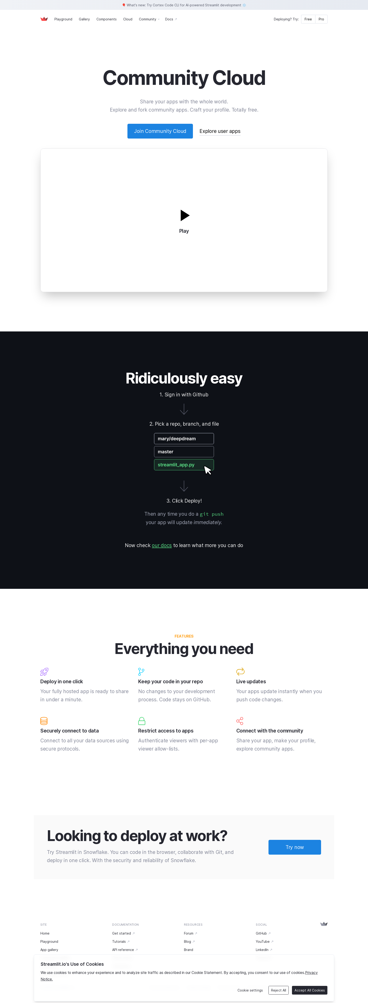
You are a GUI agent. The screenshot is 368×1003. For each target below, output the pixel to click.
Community (147, 19)
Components (106, 19)
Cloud (127, 19)
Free (308, 19)
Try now (295, 847)
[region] (184, 977)
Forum (191, 933)
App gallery (49, 950)
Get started (123, 933)
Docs (171, 19)
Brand (188, 950)
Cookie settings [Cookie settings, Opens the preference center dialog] (250, 990)
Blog (189, 941)
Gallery (84, 19)
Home (45, 933)
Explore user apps (220, 131)
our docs (162, 545)
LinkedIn (264, 950)
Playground (63, 19)
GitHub (263, 933)
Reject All (278, 990)
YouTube (265, 941)
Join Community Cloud (160, 131)
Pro (321, 19)
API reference (125, 950)
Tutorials (121, 941)
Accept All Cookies (310, 990)
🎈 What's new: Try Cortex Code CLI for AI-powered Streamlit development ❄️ (184, 5)
